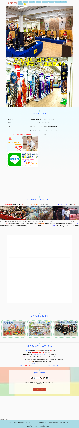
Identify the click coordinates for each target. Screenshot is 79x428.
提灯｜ (54, 3)
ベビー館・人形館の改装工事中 (43, 122)
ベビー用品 (33, 3)
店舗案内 (67, 3)
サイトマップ (66, 422)
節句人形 (50, 3)
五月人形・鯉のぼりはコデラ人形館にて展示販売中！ (43, 119)
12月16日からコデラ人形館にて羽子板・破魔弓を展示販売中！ (43, 126)
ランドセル (44, 3)
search (71, 3)
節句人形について (42, 422)
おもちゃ (39, 3)
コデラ (44, 134)
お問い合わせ (50, 422)
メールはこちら (39, 389)
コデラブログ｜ (60, 3)
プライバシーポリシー (58, 422)
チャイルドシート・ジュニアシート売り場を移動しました (43, 130)
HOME (23, 3)
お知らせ (28, 3)
